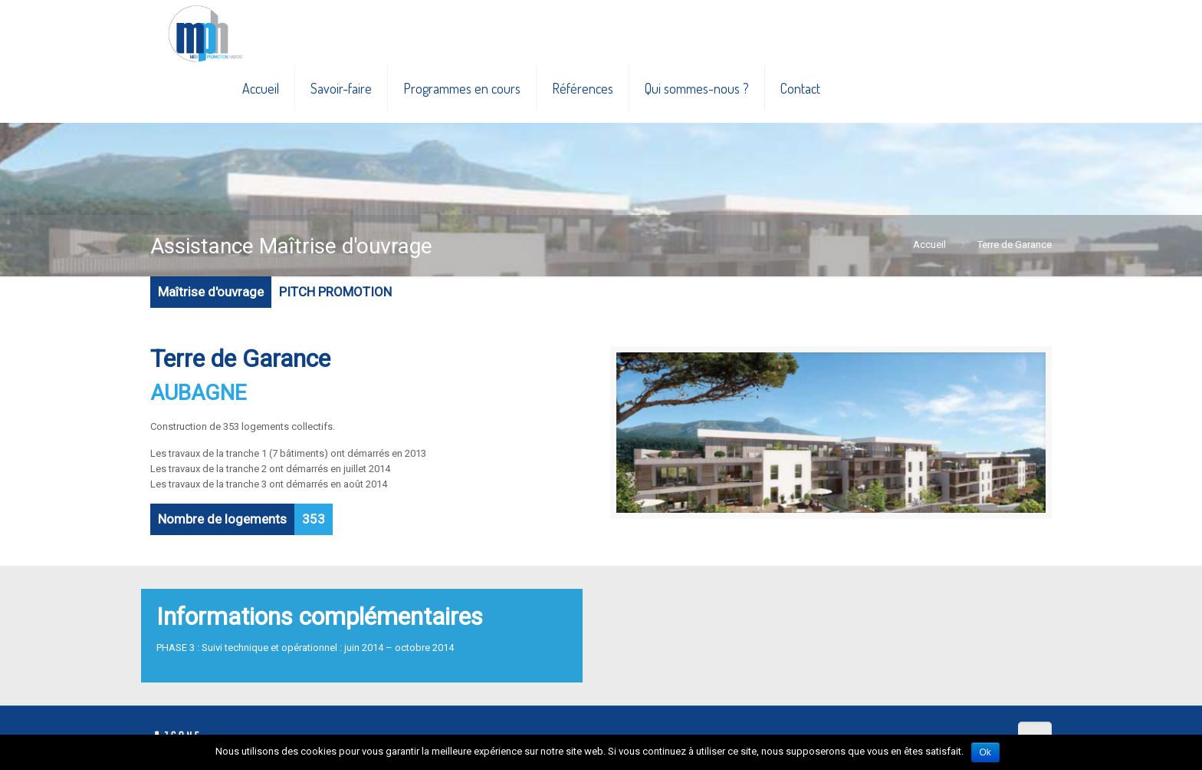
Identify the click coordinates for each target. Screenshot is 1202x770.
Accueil (929, 244)
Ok (985, 752)
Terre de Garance (1014, 244)
